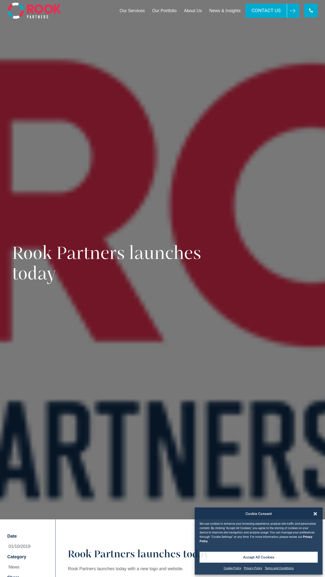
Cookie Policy (232, 568)
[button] (315, 513)
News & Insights (224, 10)
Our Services (131, 10)
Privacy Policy (253, 568)
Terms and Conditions (279, 568)
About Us (193, 10)
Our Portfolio (164, 10)
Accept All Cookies (258, 557)
